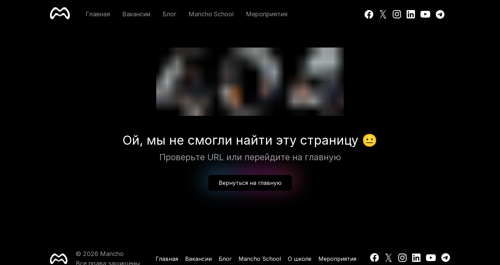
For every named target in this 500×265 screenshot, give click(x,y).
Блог (169, 14)
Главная (97, 14)
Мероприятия (267, 14)
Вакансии (136, 14)
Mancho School (211, 14)
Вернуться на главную (250, 182)
